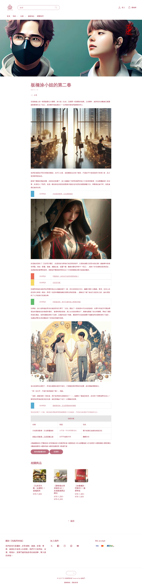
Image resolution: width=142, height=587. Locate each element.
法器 (22, 16)
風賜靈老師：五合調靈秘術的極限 (64, 405)
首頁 (8, 16)
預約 (14, 16)
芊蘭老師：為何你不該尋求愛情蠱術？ (66, 276)
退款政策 (75, 582)
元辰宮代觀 (56, 282)
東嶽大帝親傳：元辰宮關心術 (42, 437)
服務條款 (67, 582)
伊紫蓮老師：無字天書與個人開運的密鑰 (67, 302)
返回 (71, 521)
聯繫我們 (40, 16)
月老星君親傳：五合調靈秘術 (63, 194)
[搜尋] (56, 7)
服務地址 (31, 16)
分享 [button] (34, 95)
